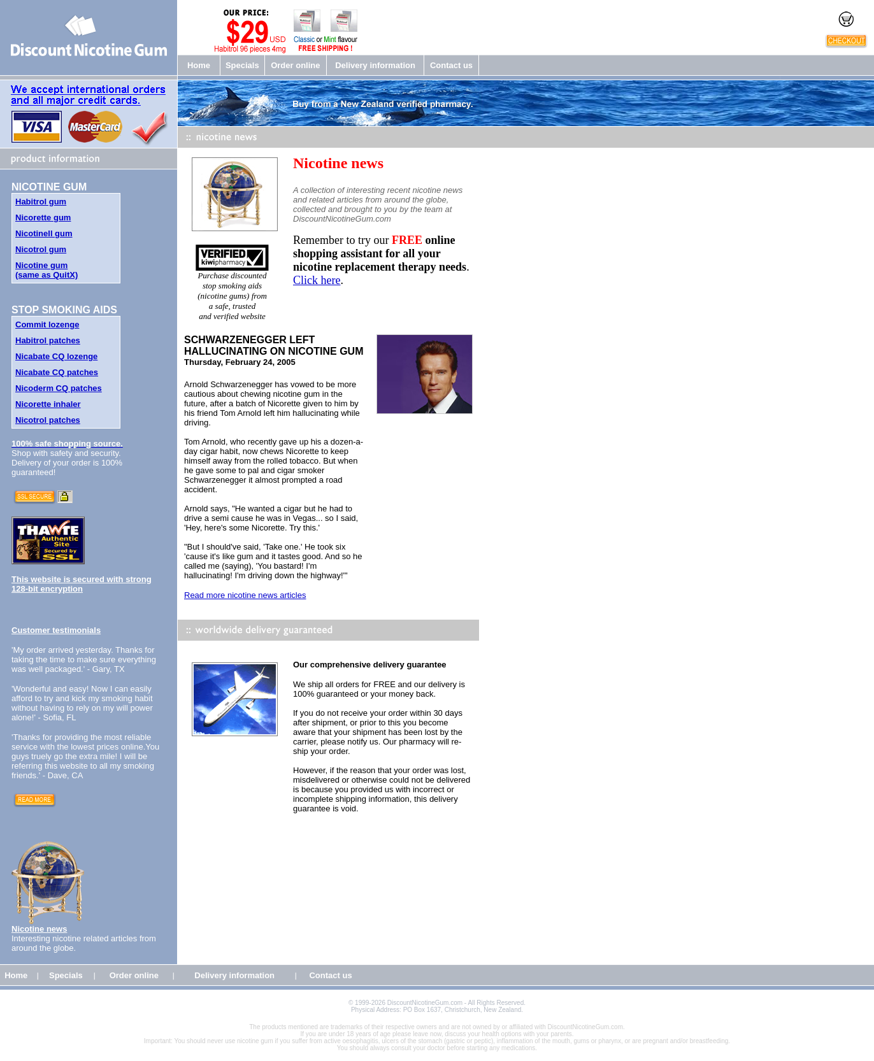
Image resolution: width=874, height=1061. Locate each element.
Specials (242, 65)
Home (198, 65)
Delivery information (375, 65)
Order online (295, 65)
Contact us (451, 65)
